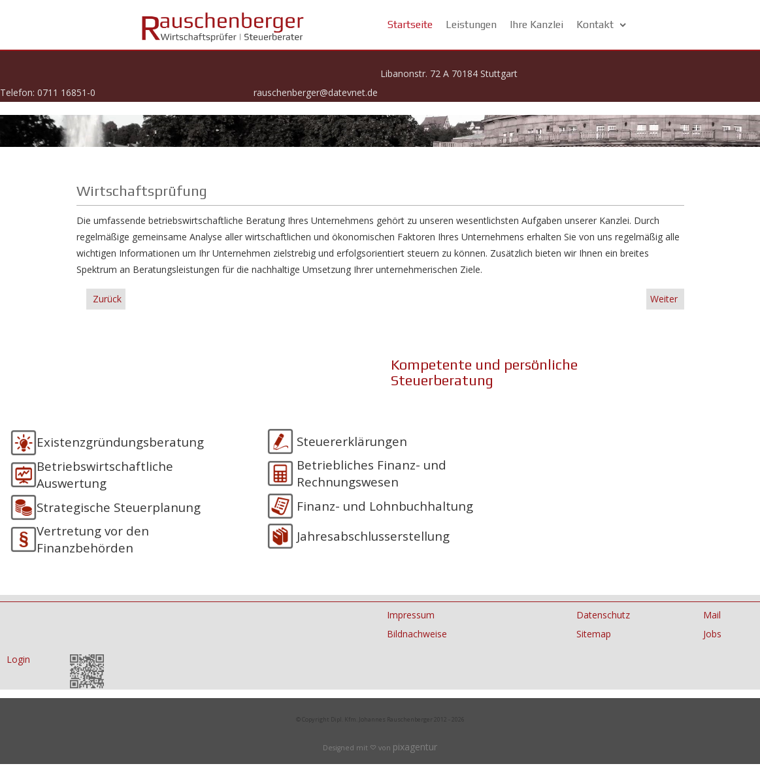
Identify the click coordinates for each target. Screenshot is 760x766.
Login (18, 659)
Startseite (410, 24)
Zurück (106, 299)
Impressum (411, 615)
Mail (712, 615)
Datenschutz (603, 615)
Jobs (712, 634)
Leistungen (471, 24)
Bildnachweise (417, 634)
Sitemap (593, 634)
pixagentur (415, 747)
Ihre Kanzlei (536, 24)
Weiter (665, 299)
